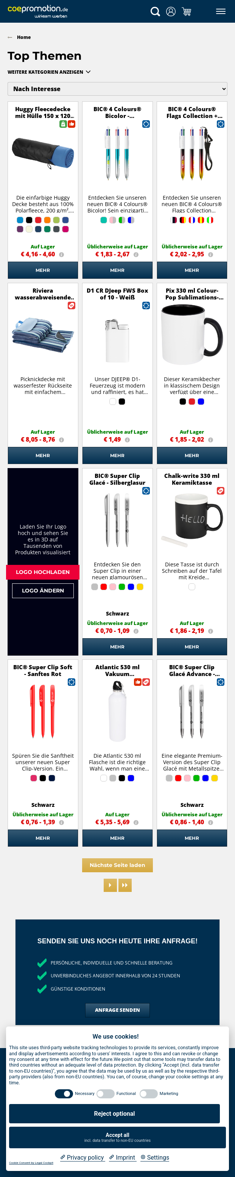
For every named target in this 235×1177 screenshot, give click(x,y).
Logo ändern (43, 590)
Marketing (169, 1093)
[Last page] (125, 885)
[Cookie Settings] (154, 1157)
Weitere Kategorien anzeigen (45, 72)
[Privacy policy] (82, 1157)
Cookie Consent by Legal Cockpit (31, 1163)
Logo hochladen (43, 571)
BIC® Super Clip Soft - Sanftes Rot (42, 670)
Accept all (117, 1137)
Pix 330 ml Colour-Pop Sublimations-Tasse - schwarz (192, 297)
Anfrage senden (117, 1009)
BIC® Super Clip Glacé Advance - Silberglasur (192, 673)
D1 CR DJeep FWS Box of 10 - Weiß (117, 294)
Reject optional (114, 1113)
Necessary (85, 1093)
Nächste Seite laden (117, 864)
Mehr (43, 270)
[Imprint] (123, 1157)
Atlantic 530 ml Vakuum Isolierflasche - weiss (117, 673)
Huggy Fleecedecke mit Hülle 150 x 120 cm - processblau (42, 115)
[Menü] (219, 11)
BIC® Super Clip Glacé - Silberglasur (117, 479)
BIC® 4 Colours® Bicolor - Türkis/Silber (117, 115)
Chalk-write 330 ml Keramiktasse (191, 479)
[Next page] (110, 885)
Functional (126, 1093)
